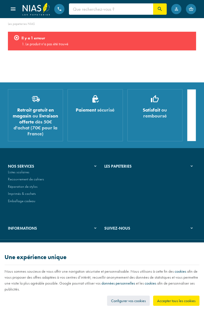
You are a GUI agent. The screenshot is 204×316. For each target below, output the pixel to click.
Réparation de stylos (23, 188)
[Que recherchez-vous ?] (111, 9)
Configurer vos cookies (128, 300)
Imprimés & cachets (22, 196)
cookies (180, 271)
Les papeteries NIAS (21, 24)
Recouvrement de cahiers (26, 181)
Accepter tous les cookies (176, 300)
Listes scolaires (18, 174)
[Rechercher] (160, 9)
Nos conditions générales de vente (33, 238)
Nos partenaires (116, 188)
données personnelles (118, 283)
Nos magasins (114, 181)
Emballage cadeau (21, 203)
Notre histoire (114, 174)
